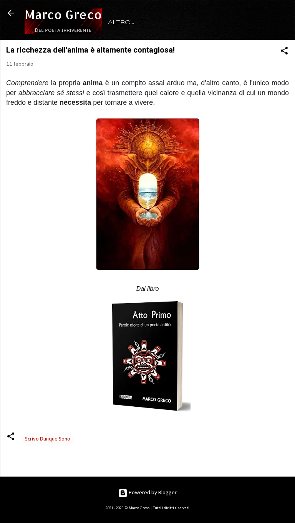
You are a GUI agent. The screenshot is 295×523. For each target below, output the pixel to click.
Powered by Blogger (147, 493)
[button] (284, 52)
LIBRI (200, 22)
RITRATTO (161, 22)
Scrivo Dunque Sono (47, 439)
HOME (119, 22)
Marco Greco (63, 14)
